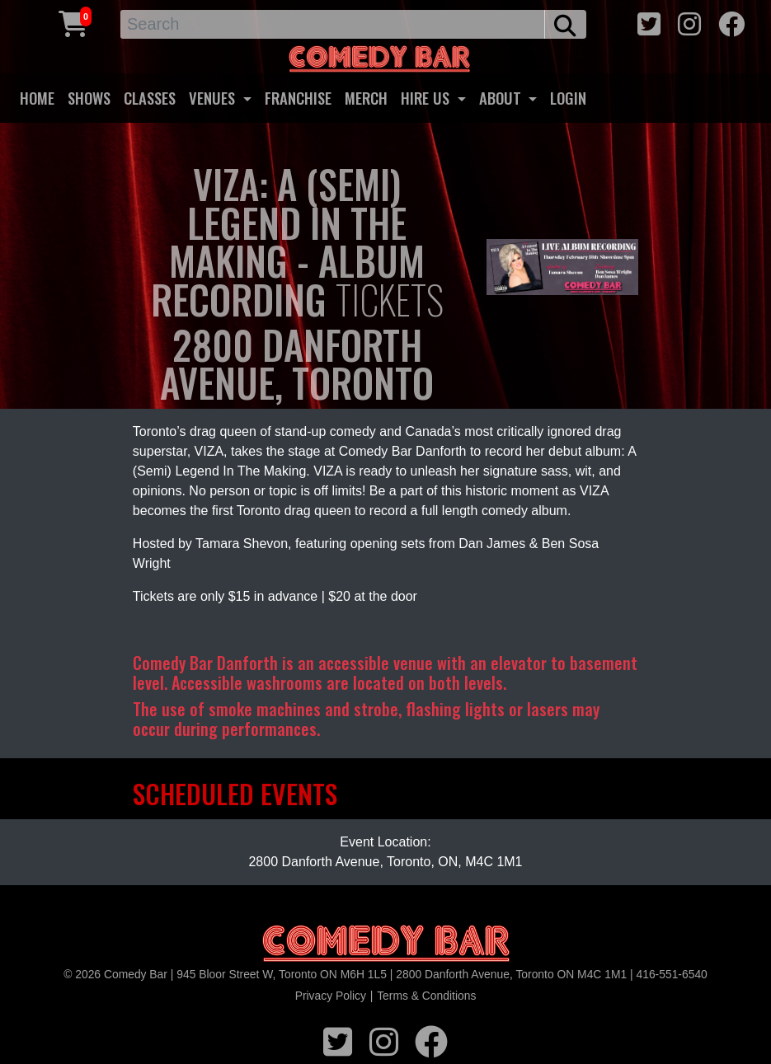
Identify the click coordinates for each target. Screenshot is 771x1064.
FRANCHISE (298, 98)
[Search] (332, 24)
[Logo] (386, 944)
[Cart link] (73, 21)
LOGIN (568, 98)
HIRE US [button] (427, 98)
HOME (37, 98)
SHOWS (89, 98)
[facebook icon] (731, 21)
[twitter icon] (649, 21)
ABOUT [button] (502, 98)
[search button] (565, 24)
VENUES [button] (214, 98)
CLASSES (150, 98)
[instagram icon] (689, 21)
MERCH (366, 98)
